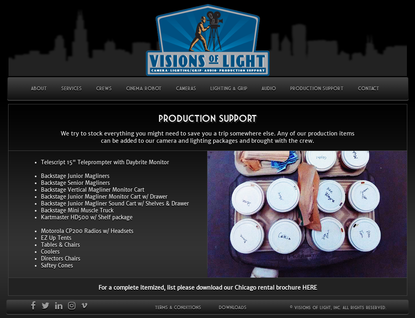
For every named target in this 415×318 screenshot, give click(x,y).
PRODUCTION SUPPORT (317, 88)
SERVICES (71, 88)
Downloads (232, 307)
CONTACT (368, 88)
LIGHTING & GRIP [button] (228, 88)
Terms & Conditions (178, 307)
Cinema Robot (144, 88)
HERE (309, 287)
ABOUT (42, 88)
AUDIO (268, 88)
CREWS (104, 88)
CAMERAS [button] (186, 88)
